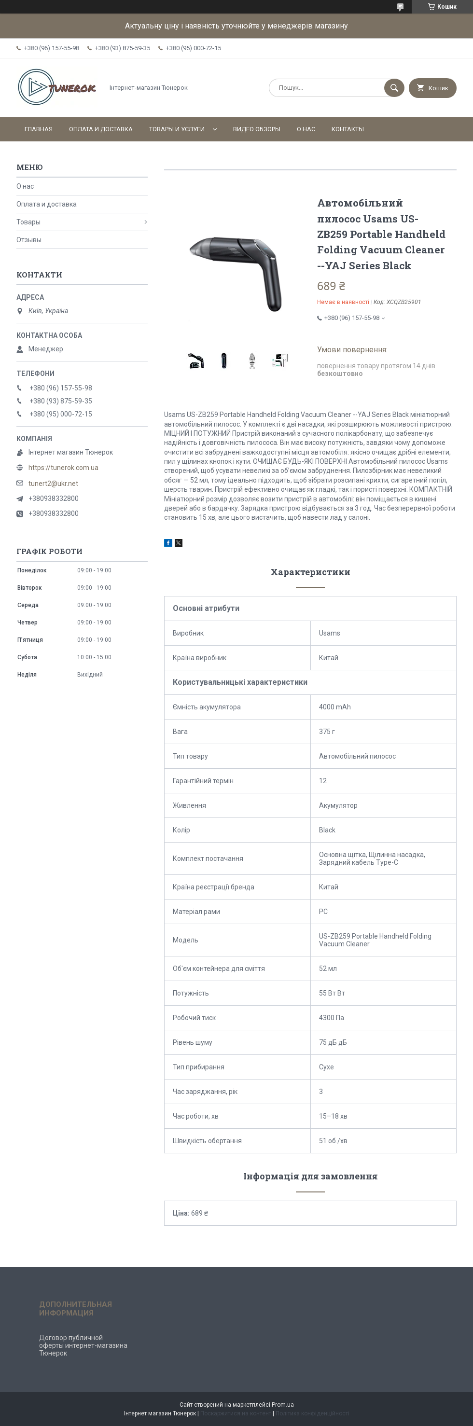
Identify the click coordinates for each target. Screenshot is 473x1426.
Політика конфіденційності (312, 1413)
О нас (306, 129)
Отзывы (29, 240)
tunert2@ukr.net (53, 483)
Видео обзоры (256, 129)
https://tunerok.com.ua (63, 467)
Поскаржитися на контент (235, 1413)
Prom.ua (283, 1404)
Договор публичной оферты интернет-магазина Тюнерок (83, 1345)
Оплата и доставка (101, 129)
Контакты (348, 129)
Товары (28, 222)
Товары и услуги (177, 129)
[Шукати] (394, 88)
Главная (39, 129)
